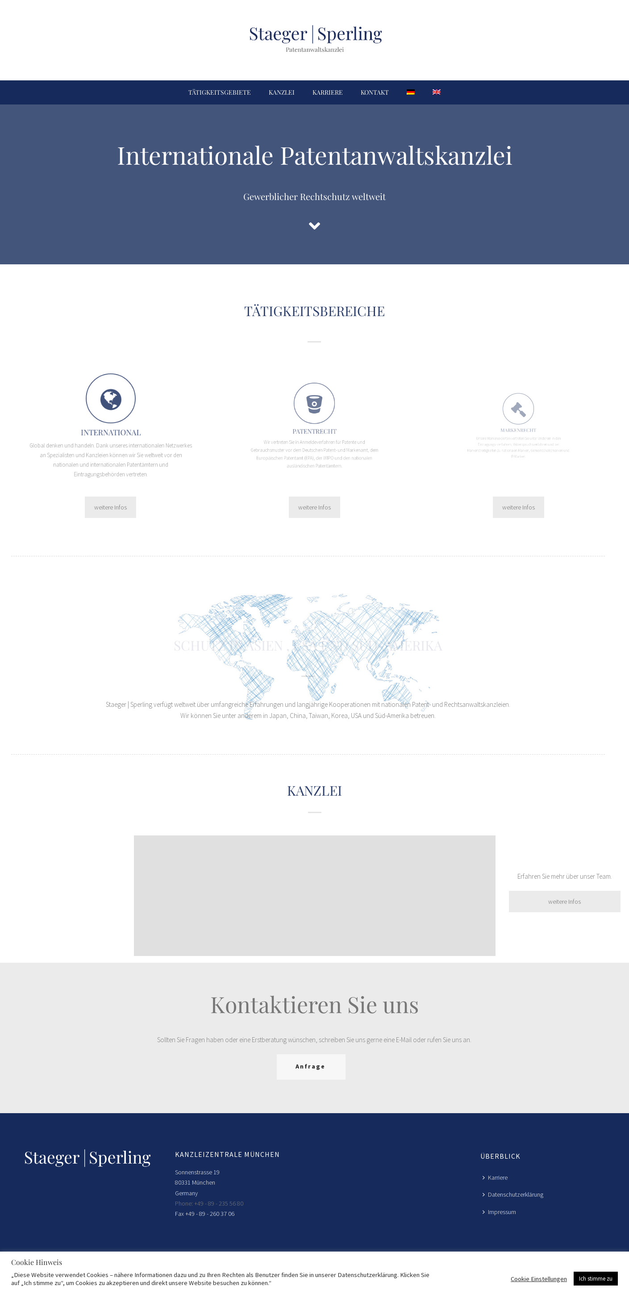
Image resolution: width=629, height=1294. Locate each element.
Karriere (327, 92)
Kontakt (375, 92)
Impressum (499, 1212)
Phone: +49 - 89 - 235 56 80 (209, 1203)
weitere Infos (110, 507)
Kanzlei (282, 92)
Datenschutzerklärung (513, 1194)
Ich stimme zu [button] (595, 1278)
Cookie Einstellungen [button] (539, 1279)
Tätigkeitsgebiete (219, 92)
